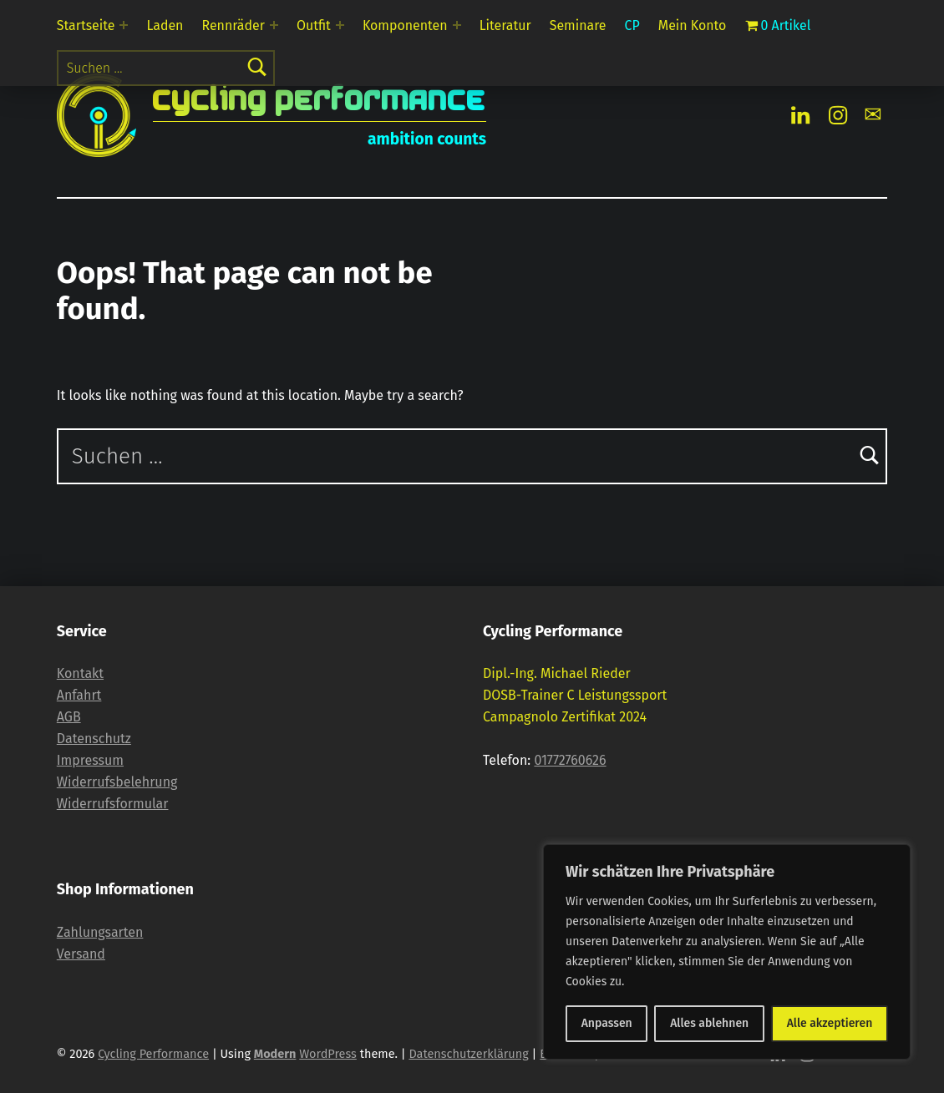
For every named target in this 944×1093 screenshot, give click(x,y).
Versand (81, 954)
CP (632, 25)
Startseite (86, 25)
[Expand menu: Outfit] (340, 25)
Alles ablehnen (709, 1023)
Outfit (314, 25)
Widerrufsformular (113, 804)
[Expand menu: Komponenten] (457, 25)
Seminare (578, 25)
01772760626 (570, 760)
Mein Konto (692, 25)
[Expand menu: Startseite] (123, 25)
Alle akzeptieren (830, 1023)
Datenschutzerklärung (468, 1053)
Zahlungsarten (100, 932)
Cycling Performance (319, 100)
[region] (727, 952)
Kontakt (80, 673)
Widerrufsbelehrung (117, 782)
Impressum (90, 760)
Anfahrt (79, 695)
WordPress (328, 1053)
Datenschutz (94, 738)
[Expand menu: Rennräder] (274, 25)
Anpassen (606, 1023)
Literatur (505, 25)
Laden (165, 25)
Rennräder (233, 25)
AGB (69, 717)
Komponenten (405, 25)
